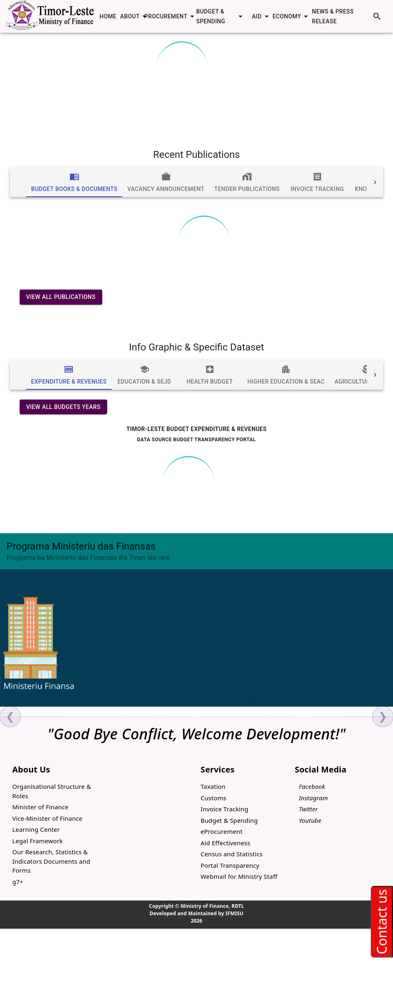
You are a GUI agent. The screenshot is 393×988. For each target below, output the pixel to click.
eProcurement (222, 831)
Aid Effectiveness (225, 843)
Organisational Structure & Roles (51, 791)
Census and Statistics (232, 854)
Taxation (213, 786)
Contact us (381, 921)
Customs (214, 798)
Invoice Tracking (225, 809)
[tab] (74, 182)
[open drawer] (20, 16)
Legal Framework (37, 841)
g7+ (17, 882)
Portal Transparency (230, 865)
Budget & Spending (229, 820)
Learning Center (36, 829)
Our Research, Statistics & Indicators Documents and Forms (51, 861)
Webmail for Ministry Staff (239, 876)
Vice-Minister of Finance (47, 818)
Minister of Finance (40, 807)
